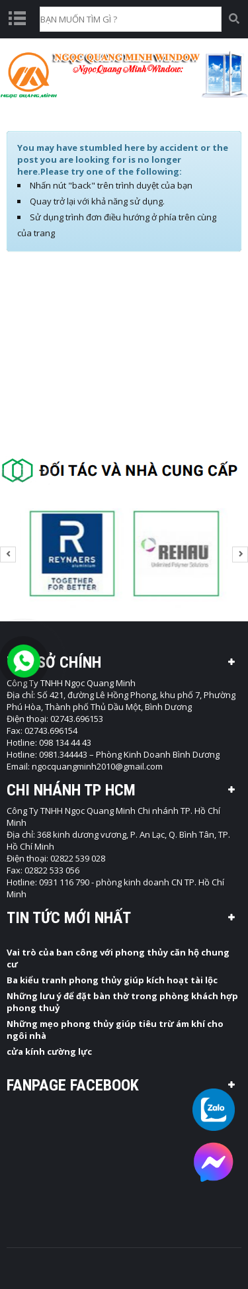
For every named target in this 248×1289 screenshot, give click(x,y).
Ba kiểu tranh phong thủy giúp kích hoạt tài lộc (112, 980)
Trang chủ (96, 115)
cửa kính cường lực (49, 1051)
